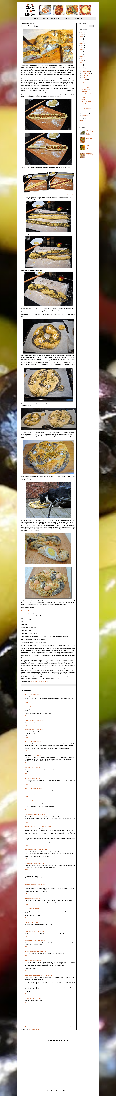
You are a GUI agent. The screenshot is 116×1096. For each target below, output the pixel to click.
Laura (26, 998)
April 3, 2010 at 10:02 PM (40, 814)
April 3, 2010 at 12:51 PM (35, 788)
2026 (81, 32)
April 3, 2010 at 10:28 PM (44, 826)
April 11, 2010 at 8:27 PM (34, 998)
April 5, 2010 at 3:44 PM (37, 960)
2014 (81, 58)
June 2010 (84, 79)
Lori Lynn (27, 800)
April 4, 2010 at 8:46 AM (38, 863)
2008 (81, 120)
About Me (45, 18)
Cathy (26, 706)
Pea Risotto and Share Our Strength (87, 86)
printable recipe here (26, 610)
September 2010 (86, 73)
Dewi (26, 767)
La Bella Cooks (29, 951)
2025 (81, 34)
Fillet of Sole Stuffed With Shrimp (89, 147)
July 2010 (84, 77)
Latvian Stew (89, 138)
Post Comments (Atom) (34, 1029)
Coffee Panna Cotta (86, 103)
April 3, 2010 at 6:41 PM (36, 800)
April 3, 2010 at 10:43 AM (34, 767)
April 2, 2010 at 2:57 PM (35, 694)
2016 (81, 54)
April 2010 (84, 84)
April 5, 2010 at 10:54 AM (38, 931)
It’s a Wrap (84, 91)
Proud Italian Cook (30, 849)
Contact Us (66, 18)
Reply (26, 702)
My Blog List (55, 18)
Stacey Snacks (29, 720)
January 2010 (85, 115)
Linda (26, 874)
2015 (81, 56)
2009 (81, 118)
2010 (81, 67)
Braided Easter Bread (36, 681)
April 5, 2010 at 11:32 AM (39, 940)
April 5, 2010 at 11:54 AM (39, 951)
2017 (81, 51)
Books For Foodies (86, 101)
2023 (81, 39)
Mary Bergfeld (28, 940)
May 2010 (84, 82)
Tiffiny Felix (28, 931)
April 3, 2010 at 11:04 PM (41, 849)
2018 (81, 49)
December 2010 (86, 69)
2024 (81, 36)
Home (36, 18)
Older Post (72, 1026)
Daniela (27, 694)
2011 (81, 65)
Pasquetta (45, 681)
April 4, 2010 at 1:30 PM (40, 884)
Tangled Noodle (29, 814)
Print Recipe (78, 18)
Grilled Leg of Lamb (86, 106)
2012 (81, 62)
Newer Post (25, 1026)
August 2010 (85, 75)
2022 (81, 41)
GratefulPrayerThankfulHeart (32, 975)
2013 (81, 60)
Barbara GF (28, 960)
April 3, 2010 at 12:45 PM (34, 778)
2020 (81, 45)
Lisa (26, 908)
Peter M (27, 788)
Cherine (27, 922)
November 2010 (86, 71)
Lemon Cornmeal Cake (87, 93)
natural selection (29, 884)
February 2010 (85, 113)
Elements (84, 99)
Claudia (27, 741)
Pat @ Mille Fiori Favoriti (31, 826)
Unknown (27, 898)
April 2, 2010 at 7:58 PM (39, 729)
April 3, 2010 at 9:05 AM (38, 755)
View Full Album (70, 194)
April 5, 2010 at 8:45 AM (35, 922)
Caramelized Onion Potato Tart (89, 155)
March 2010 (85, 111)
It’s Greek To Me (86, 89)
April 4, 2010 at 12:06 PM (34, 874)
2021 (81, 43)
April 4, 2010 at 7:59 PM (36, 898)
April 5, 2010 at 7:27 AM (33, 908)
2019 (81, 47)
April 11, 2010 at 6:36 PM (47, 975)
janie (26, 778)
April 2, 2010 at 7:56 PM (39, 720)
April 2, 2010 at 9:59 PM (35, 741)
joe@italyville (28, 863)
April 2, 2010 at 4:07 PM (34, 706)
